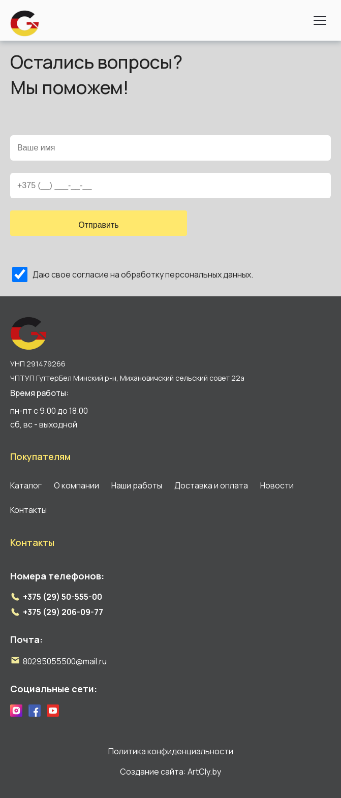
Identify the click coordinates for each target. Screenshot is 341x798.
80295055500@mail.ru (65, 661)
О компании (76, 485)
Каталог (26, 485)
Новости (277, 485)
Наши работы (136, 485)
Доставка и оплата (211, 485)
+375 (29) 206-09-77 (63, 612)
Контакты (28, 509)
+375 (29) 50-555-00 (62, 597)
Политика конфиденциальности (170, 751)
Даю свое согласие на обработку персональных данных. (143, 274)
